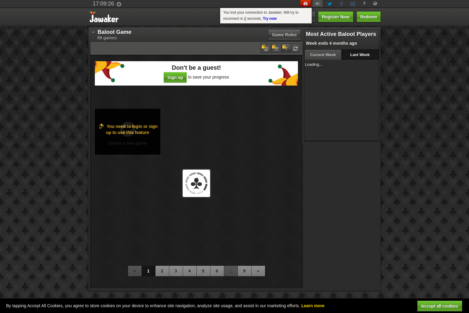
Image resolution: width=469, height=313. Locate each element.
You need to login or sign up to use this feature (128, 129)
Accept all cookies (439, 306)
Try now (270, 18)
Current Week (323, 54)
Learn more (312, 305)
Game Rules (284, 34)
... (231, 271)
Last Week (360, 54)
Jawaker (105, 17)
